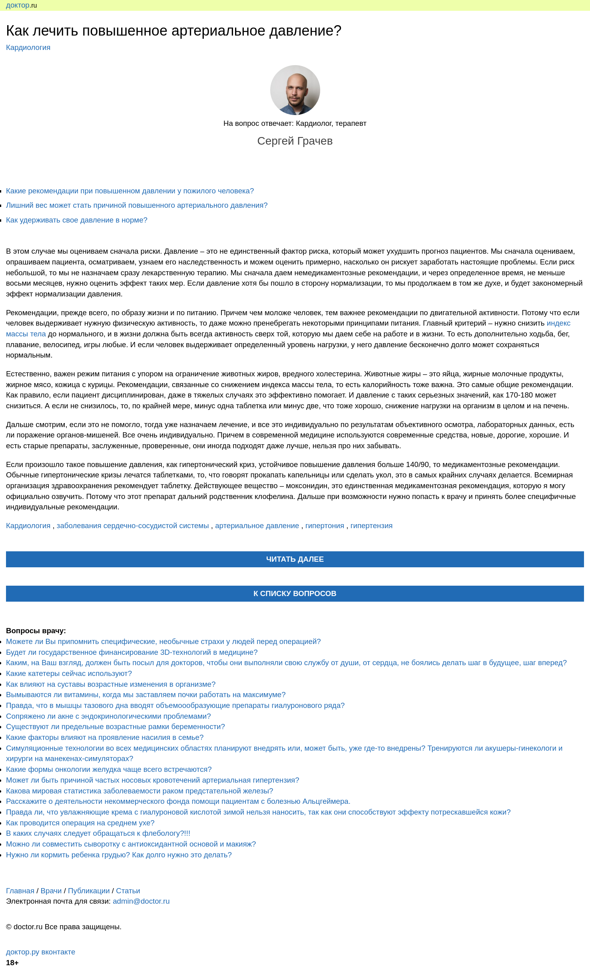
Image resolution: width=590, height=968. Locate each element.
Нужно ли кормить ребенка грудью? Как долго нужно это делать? (119, 855)
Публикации (89, 891)
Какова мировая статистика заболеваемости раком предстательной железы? (139, 791)
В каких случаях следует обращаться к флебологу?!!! (98, 833)
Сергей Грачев (295, 141)
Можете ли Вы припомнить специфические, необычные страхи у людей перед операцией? (163, 641)
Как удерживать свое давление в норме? (77, 220)
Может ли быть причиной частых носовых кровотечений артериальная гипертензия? (152, 780)
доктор (18, 5)
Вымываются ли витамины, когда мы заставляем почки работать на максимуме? (146, 694)
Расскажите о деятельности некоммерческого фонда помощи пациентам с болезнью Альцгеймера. (178, 801)
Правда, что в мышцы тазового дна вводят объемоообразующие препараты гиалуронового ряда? (175, 705)
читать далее (295, 559)
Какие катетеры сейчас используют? (69, 673)
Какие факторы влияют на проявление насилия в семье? (104, 737)
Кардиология (28, 47)
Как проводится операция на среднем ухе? (80, 823)
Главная (20, 891)
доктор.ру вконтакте (40, 952)
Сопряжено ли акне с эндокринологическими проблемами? (108, 716)
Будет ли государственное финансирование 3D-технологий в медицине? (132, 652)
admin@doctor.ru (141, 901)
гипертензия (372, 525)
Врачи (51, 891)
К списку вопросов (295, 593)
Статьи (128, 891)
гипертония (325, 525)
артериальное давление (258, 525)
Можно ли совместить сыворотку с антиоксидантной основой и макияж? (131, 844)
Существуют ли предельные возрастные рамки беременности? (115, 726)
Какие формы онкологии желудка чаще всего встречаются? (109, 769)
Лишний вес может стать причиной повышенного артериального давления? (137, 205)
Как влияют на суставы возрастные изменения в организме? (110, 684)
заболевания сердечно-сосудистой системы (134, 525)
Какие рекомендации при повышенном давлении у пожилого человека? (130, 191)
